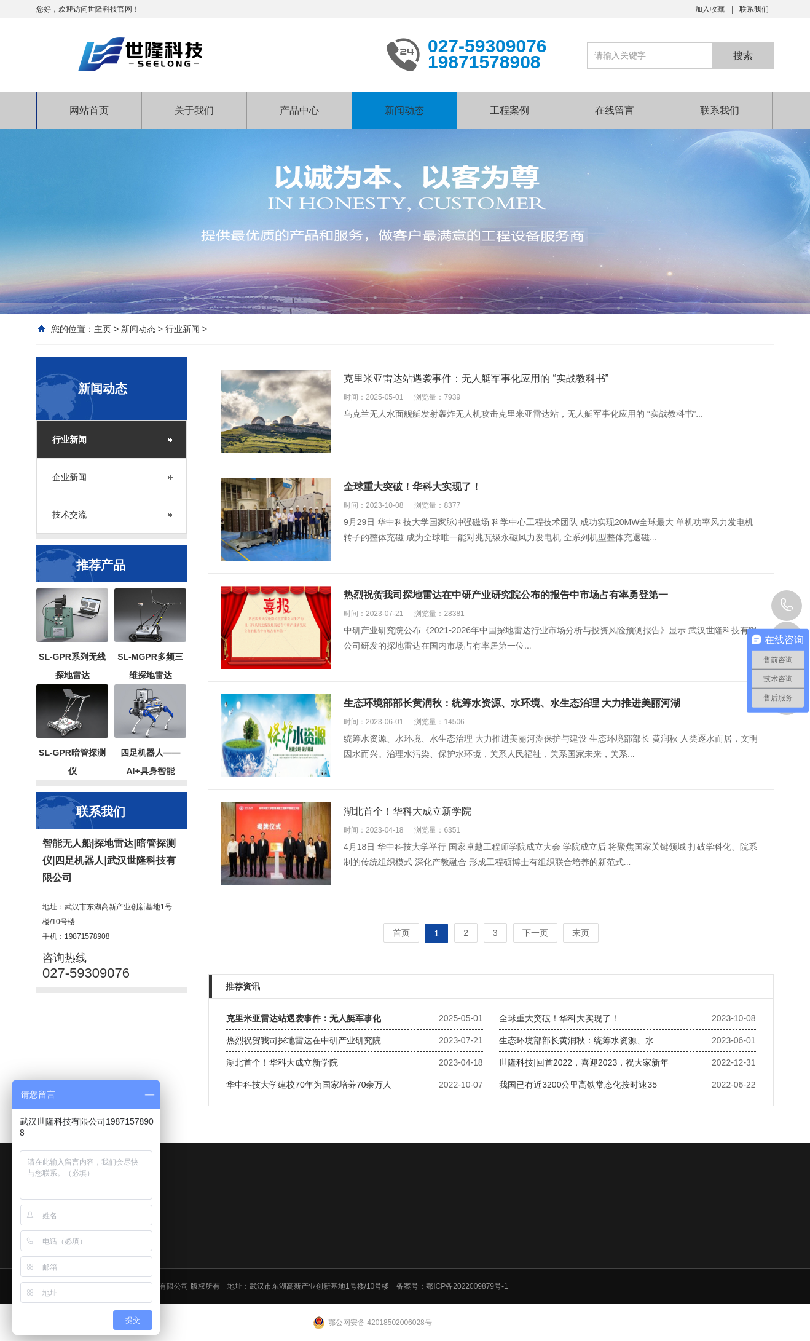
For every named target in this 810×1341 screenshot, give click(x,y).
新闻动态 (404, 110)
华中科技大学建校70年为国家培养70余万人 (308, 1085)
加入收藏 (710, 9)
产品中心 (299, 110)
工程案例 (509, 110)
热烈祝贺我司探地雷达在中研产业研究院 (303, 1040)
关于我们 (194, 110)
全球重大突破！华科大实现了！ (559, 1018)
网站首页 (89, 110)
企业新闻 (69, 477)
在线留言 (614, 110)
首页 (401, 933)
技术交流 (69, 515)
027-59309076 (786, 605)
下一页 (535, 933)
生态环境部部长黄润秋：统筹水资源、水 (576, 1040)
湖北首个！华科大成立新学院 (282, 1062)
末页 (580, 933)
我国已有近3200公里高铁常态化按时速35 (578, 1085)
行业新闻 (182, 329)
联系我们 (754, 9)
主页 (102, 329)
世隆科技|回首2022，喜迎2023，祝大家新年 (584, 1062)
